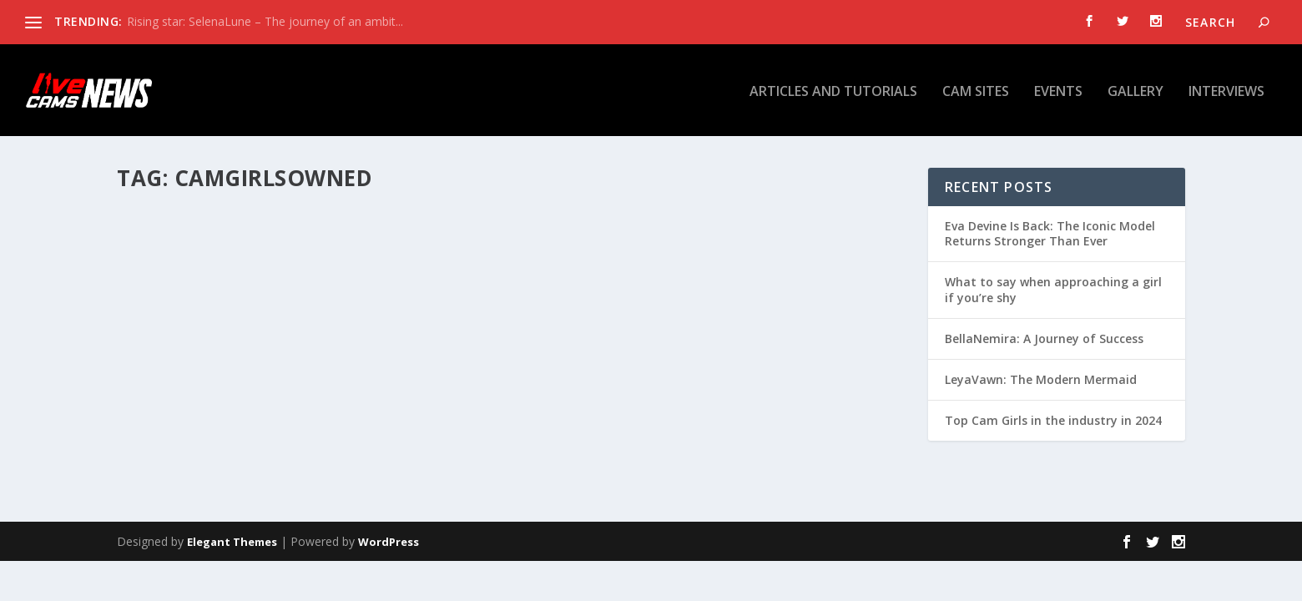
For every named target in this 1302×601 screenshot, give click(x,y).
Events (1058, 90)
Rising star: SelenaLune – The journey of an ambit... (265, 21)
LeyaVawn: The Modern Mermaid (1041, 379)
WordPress (388, 541)
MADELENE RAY (185, 323)
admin (163, 349)
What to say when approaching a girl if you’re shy (1053, 289)
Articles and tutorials (833, 90)
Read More (177, 435)
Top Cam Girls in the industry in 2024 (1053, 420)
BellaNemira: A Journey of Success (1044, 338)
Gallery (1135, 90)
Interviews (1226, 90)
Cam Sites (975, 90)
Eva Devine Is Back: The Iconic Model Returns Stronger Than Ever (1050, 233)
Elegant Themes (232, 541)
